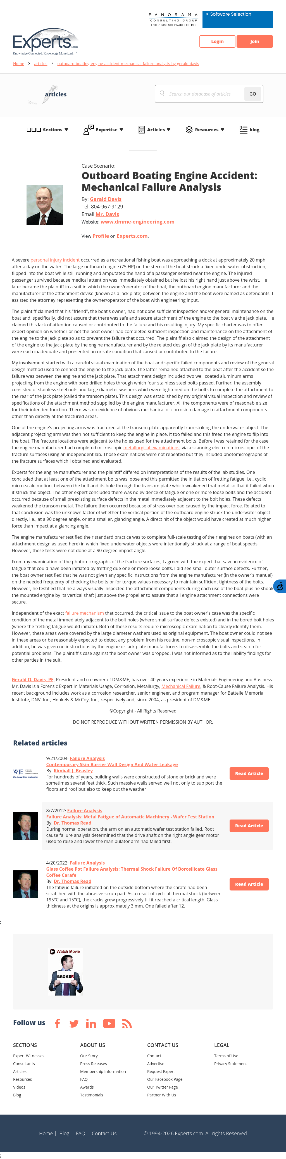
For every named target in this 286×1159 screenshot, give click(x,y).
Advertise (155, 1063)
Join (254, 42)
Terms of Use (226, 1055)
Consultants (24, 1063)
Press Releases (93, 1063)
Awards (87, 1087)
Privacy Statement (230, 1063)
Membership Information (103, 1071)
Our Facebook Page (164, 1079)
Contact (154, 1055)
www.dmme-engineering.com (138, 221)
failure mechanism (84, 613)
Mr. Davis (107, 214)
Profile (100, 235)
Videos (19, 1087)
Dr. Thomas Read (72, 823)
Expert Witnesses (28, 1055)
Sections (53, 130)
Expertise (107, 130)
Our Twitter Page (162, 1087)
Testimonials (91, 1095)
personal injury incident (55, 260)
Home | (48, 1133)
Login (217, 42)
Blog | (66, 1133)
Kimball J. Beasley (73, 771)
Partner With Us (161, 1095)
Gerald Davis (105, 199)
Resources (206, 130)
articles (40, 63)
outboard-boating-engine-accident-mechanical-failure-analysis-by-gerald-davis (128, 63)
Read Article (249, 774)
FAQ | (82, 1133)
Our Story (89, 1055)
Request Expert (161, 1071)
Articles (156, 130)
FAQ (84, 1079)
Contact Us (104, 1133)
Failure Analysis (87, 758)
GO (252, 94)
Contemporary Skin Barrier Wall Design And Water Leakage (112, 764)
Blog (17, 1095)
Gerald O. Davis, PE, (33, 679)
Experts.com (132, 235)
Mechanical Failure (180, 686)
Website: (128, 221)
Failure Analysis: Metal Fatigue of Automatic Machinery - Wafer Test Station (130, 817)
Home (18, 63)
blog (254, 130)
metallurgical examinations (151, 448)
